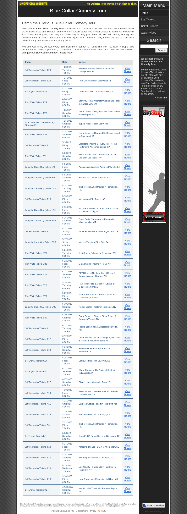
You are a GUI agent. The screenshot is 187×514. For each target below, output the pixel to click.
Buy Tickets (148, 19)
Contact (63, 511)
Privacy (92, 511)
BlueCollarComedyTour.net (30, 504)
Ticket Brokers (149, 26)
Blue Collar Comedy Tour (78, 11)
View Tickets (127, 70)
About (55, 511)
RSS (103, 511)
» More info (161, 97)
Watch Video (148, 32)
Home (144, 12)
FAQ (71, 511)
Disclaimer (81, 511)
